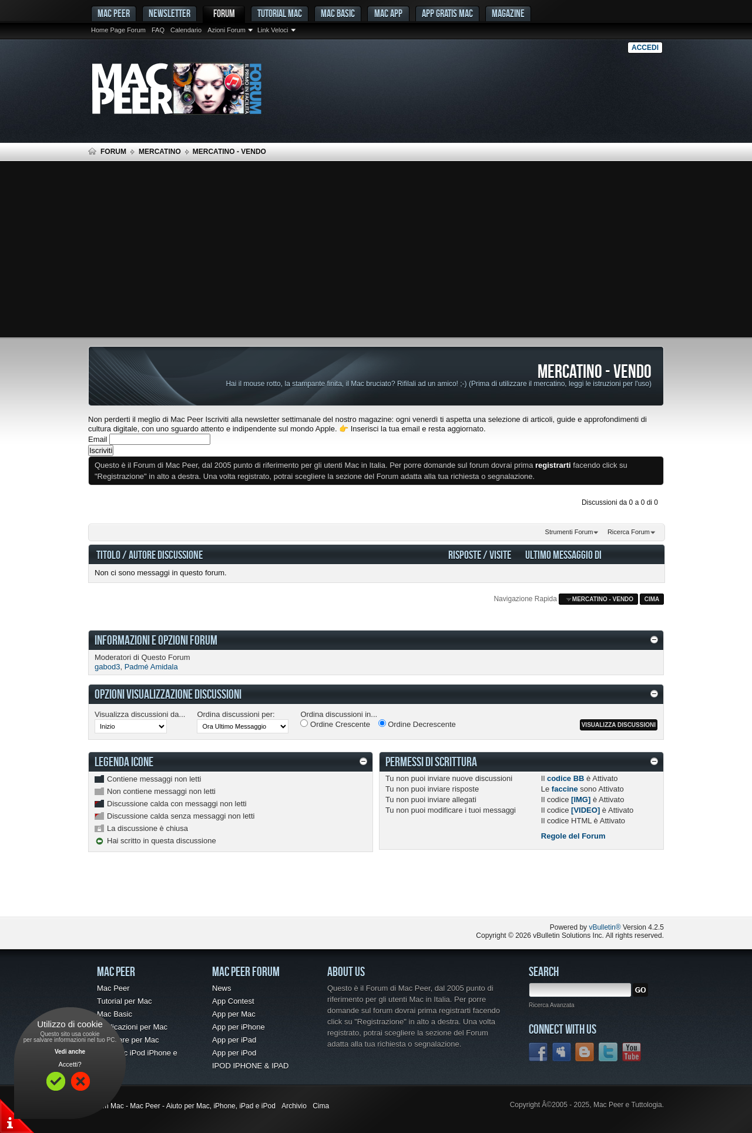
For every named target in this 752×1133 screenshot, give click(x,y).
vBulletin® (604, 927)
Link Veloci (272, 29)
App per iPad (234, 1039)
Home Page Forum (118, 29)
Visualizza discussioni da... (140, 714)
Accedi (645, 47)
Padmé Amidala (151, 666)
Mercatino (160, 152)
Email (98, 439)
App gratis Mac (447, 13)
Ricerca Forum (628, 531)
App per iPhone (238, 1027)
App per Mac (234, 1014)
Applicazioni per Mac (132, 1027)
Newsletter (169, 13)
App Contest (233, 1001)
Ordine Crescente (335, 724)
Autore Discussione (166, 554)
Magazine (508, 13)
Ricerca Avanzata (552, 1005)
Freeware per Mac (128, 1039)
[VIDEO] (585, 810)
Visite (500, 554)
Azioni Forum (226, 29)
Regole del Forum (573, 836)
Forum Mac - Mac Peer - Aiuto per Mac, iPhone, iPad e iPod (182, 1106)
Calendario (186, 29)
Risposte (464, 554)
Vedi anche (70, 1051)
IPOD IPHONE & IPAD (250, 1065)
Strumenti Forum (569, 531)
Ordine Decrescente (417, 724)
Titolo (108, 554)
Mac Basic (338, 13)
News (221, 988)
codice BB (566, 778)
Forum (224, 13)
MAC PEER (114, 13)
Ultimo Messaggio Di (563, 554)
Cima (652, 599)
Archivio (294, 1106)
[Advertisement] (376, 249)
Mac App (388, 13)
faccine (565, 789)
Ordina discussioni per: (235, 714)
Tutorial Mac (279, 13)
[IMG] (580, 799)
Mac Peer (113, 988)
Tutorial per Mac (124, 1001)
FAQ (158, 29)
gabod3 (107, 666)
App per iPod (234, 1052)
